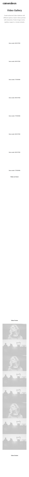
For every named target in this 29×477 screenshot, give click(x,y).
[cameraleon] (10, 3)
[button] (14, 34)
